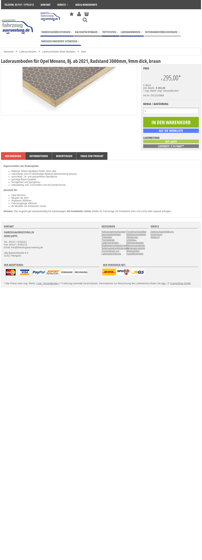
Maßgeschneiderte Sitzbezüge (136, 236)
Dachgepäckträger (111, 234)
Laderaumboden (27, 51)
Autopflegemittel (134, 253)
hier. (163, 283)
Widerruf (155, 237)
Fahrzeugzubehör (135, 245)
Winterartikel (132, 251)
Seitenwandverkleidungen (115, 248)
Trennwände (108, 240)
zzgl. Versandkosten (168, 90)
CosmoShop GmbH (180, 283)
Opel (83, 51)
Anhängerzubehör (135, 248)
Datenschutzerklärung (162, 231)
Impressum (156, 234)
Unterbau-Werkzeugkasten (135, 241)
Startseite (9, 51)
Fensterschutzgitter (136, 231)
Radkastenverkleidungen (115, 245)
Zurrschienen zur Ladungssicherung (111, 252)
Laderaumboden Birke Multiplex (59, 51)
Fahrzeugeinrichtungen (114, 231)
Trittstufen (107, 237)
